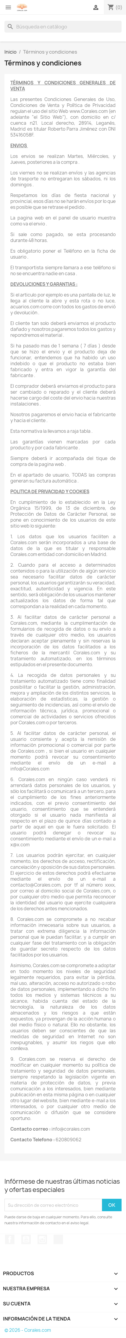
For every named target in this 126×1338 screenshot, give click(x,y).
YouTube (26, 1239)
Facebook (9, 1239)
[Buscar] (63, 27)
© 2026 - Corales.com (27, 1330)
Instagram (42, 1239)
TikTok (58, 1239)
